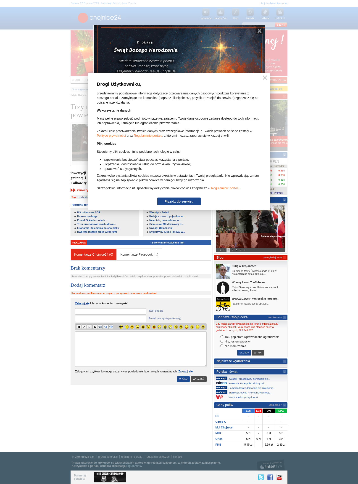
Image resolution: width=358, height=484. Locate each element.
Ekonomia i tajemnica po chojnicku (98, 228)
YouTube (279, 477)
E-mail (165, 318)
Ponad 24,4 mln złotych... (92, 220)
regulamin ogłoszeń (158, 456)
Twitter (261, 477)
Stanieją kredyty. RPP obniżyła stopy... (244, 392)
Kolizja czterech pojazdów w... (167, 216)
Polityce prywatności (111, 135)
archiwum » (275, 317)
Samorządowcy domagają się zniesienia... (246, 387)
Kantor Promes (274, 192)
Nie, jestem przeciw (235, 341)
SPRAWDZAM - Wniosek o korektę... (255, 299)
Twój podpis (156, 310)
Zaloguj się (185, 371)
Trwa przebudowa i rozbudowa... (96, 224)
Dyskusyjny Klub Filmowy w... (167, 231)
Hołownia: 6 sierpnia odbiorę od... (242, 383)
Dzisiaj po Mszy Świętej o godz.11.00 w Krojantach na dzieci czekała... (254, 272)
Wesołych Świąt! (159, 212)
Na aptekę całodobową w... (165, 220)
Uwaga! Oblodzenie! (161, 228)
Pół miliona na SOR (88, 212)
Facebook (270, 477)
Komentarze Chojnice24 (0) (93, 254)
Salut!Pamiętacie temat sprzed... (250, 303)
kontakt (177, 456)
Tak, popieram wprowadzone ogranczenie (249, 337)
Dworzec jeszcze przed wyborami (97, 231)
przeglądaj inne (272, 257)
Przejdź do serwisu (179, 201)
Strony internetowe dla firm (171, 242)
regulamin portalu (131, 456)
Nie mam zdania (233, 346)
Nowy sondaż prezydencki (238, 397)
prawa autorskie (108, 456)
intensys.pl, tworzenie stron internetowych (271, 465)
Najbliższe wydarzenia (233, 361)
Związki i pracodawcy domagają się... (244, 378)
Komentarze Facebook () (139, 254)
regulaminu (133, 466)
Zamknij (264, 78)
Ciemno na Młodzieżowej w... (166, 224)
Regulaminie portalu (148, 135)
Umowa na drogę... (88, 216)
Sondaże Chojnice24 (231, 317)
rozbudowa (85, 197)
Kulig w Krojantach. (244, 266)
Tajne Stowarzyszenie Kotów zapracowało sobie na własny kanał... (255, 288)
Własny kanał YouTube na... (250, 282)
